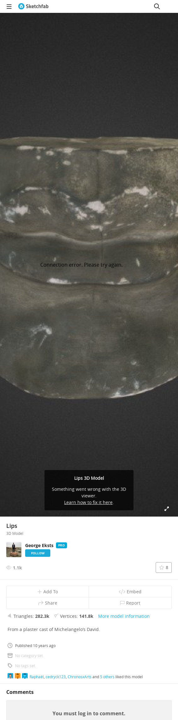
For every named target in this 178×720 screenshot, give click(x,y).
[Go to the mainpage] (33, 6)
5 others (107, 676)
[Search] (157, 6)
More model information (124, 616)
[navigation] (9, 6)
